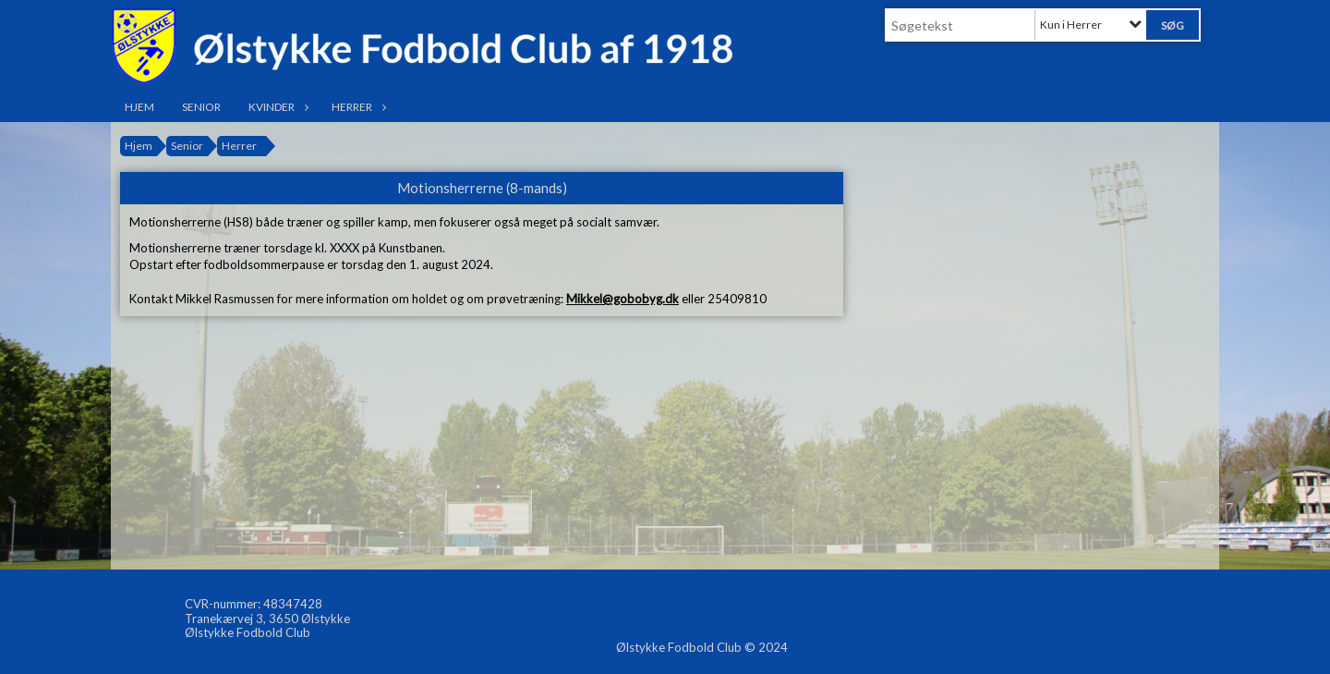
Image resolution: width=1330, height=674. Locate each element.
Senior (201, 107)
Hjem (139, 107)
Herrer (356, 107)
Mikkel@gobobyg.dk (622, 298)
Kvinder (276, 107)
